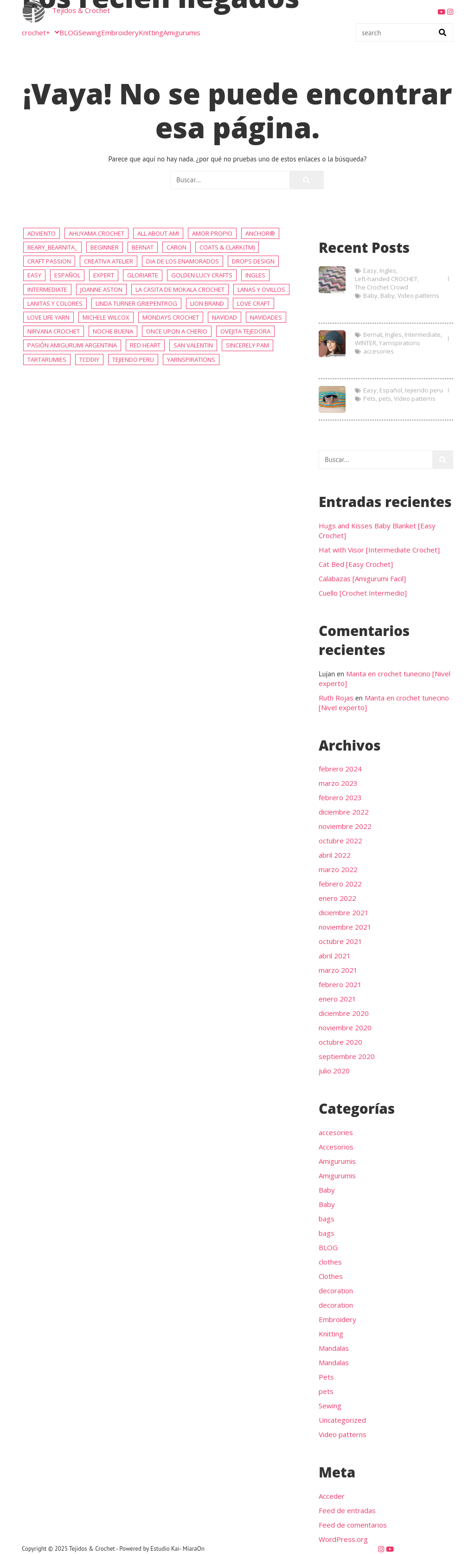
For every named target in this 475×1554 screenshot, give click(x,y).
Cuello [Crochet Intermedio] (363, 592)
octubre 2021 (340, 941)
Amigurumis (181, 32)
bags (326, 1218)
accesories (378, 351)
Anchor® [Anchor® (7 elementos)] (260, 233)
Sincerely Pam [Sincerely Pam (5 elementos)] (247, 345)
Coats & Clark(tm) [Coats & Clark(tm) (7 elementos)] (227, 247)
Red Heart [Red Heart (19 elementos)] (145, 345)
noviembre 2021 (345, 926)
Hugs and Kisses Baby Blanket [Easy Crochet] (395, 310)
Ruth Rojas (336, 697)
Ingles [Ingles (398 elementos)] (255, 275)
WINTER (365, 343)
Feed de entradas (347, 1510)
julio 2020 (334, 1070)
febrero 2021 (340, 984)
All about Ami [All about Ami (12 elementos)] (158, 233)
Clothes (331, 1276)
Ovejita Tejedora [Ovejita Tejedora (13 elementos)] (245, 331)
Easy (370, 270)
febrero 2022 (340, 883)
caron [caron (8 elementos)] (176, 247)
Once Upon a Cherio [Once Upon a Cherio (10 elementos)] (176, 331)
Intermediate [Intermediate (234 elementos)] (47, 289)
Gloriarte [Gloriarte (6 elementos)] (142, 275)
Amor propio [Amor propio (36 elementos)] (212, 233)
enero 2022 (337, 898)
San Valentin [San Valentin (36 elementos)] (193, 345)
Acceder (332, 1496)
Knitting (151, 32)
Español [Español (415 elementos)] (67, 275)
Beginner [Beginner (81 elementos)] (104, 247)
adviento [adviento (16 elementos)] (41, 233)
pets (385, 398)
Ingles (387, 270)
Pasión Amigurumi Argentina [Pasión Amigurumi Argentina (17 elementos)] (72, 345)
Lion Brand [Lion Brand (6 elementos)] (207, 303)
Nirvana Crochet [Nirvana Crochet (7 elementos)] (53, 331)
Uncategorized (342, 1420)
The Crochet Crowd (381, 287)
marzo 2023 (338, 783)
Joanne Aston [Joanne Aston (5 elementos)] (101, 289)
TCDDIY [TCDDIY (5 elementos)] (89, 359)
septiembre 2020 (347, 1056)
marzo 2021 (338, 970)
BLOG (68, 32)
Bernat (372, 334)
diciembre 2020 (344, 1013)
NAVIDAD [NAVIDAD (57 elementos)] (224, 317)
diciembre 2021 (344, 912)
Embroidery (120, 32)
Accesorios (336, 1146)
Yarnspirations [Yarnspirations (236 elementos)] (191, 359)
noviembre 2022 (345, 826)
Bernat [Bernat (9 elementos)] (143, 247)
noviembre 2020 (345, 1027)
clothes (330, 1261)
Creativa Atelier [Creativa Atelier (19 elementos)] (108, 261)
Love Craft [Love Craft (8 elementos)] (253, 303)
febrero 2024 (340, 768)
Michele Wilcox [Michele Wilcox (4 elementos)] (106, 317)
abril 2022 (335, 855)
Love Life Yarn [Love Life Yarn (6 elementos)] (48, 317)
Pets (369, 398)
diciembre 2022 (344, 811)
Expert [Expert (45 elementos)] (103, 275)
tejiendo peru (424, 390)
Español (390, 390)
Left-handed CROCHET (386, 279)
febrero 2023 (340, 797)
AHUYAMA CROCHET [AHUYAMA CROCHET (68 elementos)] (96, 233)
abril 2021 (335, 955)
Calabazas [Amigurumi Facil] (362, 578)
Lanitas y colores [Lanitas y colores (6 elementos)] (55, 303)
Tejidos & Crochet (81, 10)
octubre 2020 (340, 1042)
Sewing (89, 32)
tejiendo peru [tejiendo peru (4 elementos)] (133, 359)
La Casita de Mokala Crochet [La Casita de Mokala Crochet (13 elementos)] (180, 289)
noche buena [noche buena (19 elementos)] (113, 331)
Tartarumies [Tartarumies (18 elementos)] (46, 359)
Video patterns (418, 295)
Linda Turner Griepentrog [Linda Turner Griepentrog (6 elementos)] (136, 303)
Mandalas (334, 1348)
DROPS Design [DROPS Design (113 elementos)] (253, 261)
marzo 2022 (338, 869)
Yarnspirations (399, 343)
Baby (370, 295)
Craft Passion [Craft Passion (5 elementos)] (49, 261)
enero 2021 (337, 998)
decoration (336, 1290)
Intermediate (422, 334)
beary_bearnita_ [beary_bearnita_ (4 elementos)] (52, 247)
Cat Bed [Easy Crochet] (395, 408)
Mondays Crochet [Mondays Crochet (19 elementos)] (170, 317)
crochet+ (40, 33)
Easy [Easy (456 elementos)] (34, 275)
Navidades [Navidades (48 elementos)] (266, 317)
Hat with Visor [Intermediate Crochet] (397, 365)
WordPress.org (343, 1539)
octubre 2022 (340, 840)
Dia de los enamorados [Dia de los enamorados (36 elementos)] (182, 261)
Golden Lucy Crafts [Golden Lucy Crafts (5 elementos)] (201, 275)
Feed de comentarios (353, 1524)
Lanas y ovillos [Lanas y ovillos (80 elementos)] (261, 289)
